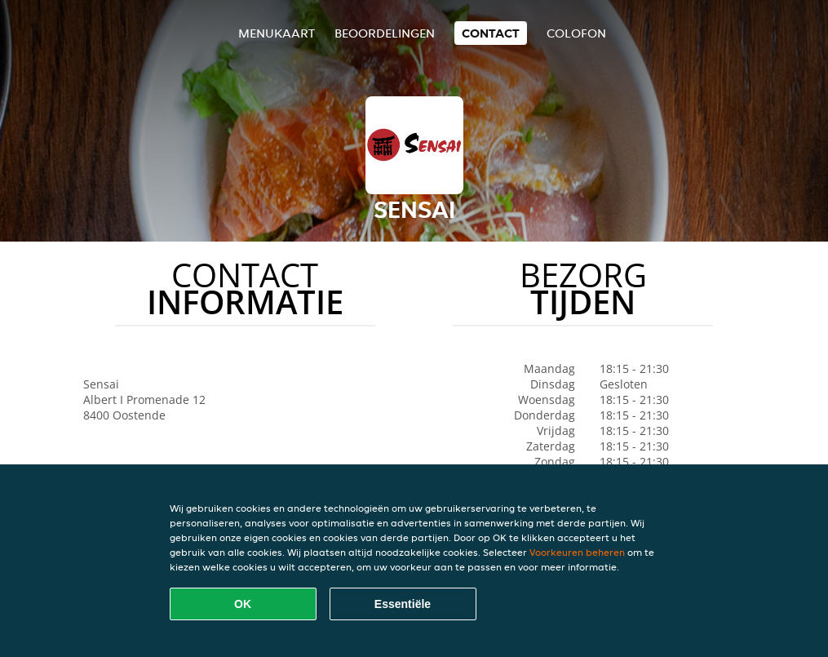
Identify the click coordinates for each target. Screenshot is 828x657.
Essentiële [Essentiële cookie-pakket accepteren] (402, 603)
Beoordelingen (384, 33)
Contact (491, 33)
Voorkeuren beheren (577, 552)
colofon (576, 33)
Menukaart (276, 33)
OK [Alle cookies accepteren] (242, 603)
